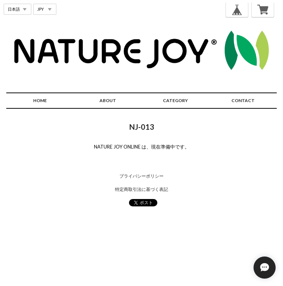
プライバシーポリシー (141, 176)
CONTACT (243, 100)
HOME (40, 100)
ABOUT (107, 100)
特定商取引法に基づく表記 (141, 189)
